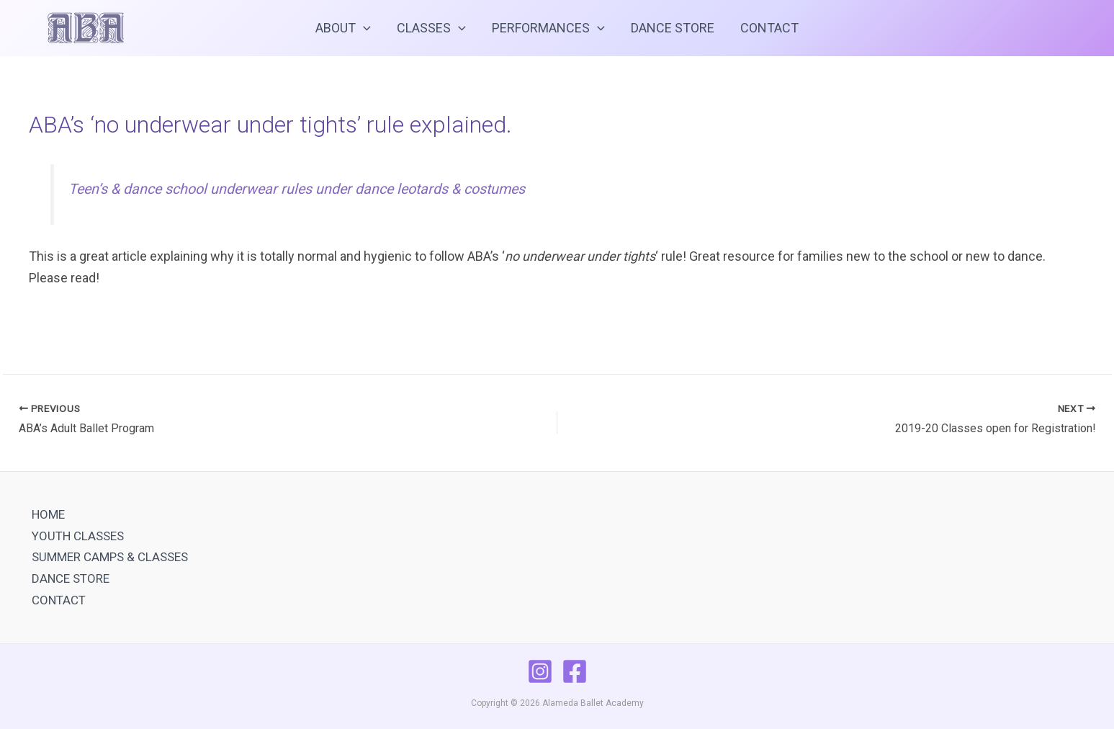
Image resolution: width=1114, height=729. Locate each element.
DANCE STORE (672, 27)
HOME (48, 514)
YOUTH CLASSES (78, 536)
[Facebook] (575, 671)
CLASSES (431, 28)
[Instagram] (540, 671)
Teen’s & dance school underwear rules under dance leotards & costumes (296, 189)
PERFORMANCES (548, 28)
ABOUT (343, 28)
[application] (363, 28)
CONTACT (769, 27)
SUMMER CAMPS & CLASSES (110, 557)
